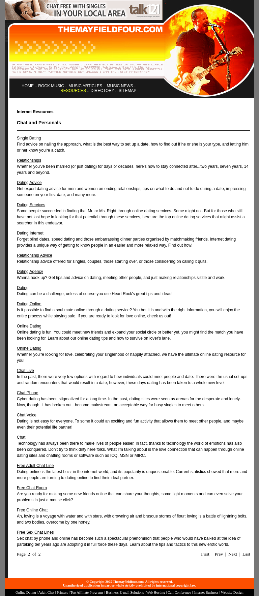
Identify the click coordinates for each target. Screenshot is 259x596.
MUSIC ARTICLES (85, 86)
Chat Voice (26, 415)
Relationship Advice (34, 255)
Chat (21, 437)
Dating (23, 287)
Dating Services (31, 204)
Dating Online (29, 304)
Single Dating (29, 138)
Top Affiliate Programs (87, 592)
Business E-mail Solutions (125, 592)
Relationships (29, 160)
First (205, 554)
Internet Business (206, 592)
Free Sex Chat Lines (35, 532)
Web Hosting (155, 592)
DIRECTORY (102, 90)
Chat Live (25, 370)
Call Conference (179, 592)
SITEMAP (128, 90)
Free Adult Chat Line (35, 465)
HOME (28, 86)
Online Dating (29, 326)
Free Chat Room (32, 487)
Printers (62, 592)
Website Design (232, 592)
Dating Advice (29, 182)
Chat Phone (27, 392)
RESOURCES (73, 90)
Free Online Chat (32, 510)
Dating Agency (30, 271)
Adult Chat (46, 592)
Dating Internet (30, 233)
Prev (219, 554)
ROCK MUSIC (51, 86)
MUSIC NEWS (120, 86)
